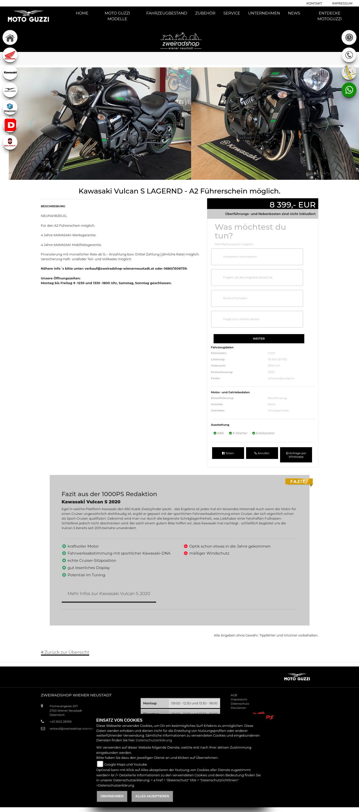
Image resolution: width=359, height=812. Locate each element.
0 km (271, 353)
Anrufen (262, 453)
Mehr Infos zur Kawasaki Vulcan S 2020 (109, 593)
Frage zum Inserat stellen (241, 319)
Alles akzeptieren (152, 796)
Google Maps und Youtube (125, 764)
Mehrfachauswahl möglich (234, 244)
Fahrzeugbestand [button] (166, 13)
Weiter (259, 338)
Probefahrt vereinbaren (240, 256)
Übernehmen (112, 796)
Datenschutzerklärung (154, 740)
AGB (234, 695)
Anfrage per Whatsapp (296, 454)
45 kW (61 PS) (277, 359)
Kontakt (314, 3)
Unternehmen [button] (264, 13)
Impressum (342, 3)
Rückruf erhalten (235, 298)
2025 (271, 372)
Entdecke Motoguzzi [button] (329, 16)
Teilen (228, 453)
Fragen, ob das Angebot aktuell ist (248, 277)
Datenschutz (240, 703)
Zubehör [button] (205, 13)
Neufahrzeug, (277, 398)
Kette (272, 404)
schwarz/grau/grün (281, 378)
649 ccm (274, 365)
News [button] (294, 13)
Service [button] (231, 13)
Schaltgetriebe (278, 410)
